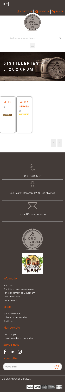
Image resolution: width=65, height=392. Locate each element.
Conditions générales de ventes (19, 289)
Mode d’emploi (10, 300)
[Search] (60, 38)
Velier (7, 102)
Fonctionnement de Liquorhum (19, 292)
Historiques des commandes (18, 338)
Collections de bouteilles (15, 317)
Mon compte (9, 334)
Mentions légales (11, 296)
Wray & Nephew (24, 104)
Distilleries (8, 321)
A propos (8, 285)
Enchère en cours (12, 313)
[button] (32, 45)
